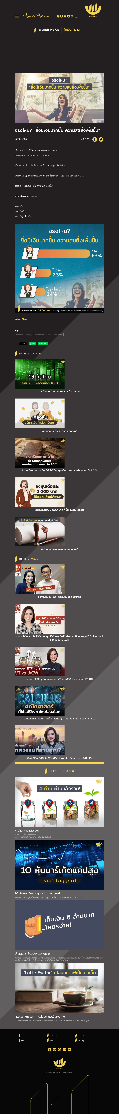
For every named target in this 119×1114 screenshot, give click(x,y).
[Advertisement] (59, 54)
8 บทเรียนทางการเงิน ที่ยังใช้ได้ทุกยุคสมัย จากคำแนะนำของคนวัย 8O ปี (59, 470)
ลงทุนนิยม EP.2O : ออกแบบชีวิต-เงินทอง (59, 597)
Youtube (34, 155)
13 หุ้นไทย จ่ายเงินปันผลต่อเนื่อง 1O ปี (59, 391)
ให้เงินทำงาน (58, 334)
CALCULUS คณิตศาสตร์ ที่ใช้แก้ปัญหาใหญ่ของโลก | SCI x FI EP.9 (59, 718)
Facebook (19, 155)
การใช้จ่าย (19, 334)
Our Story (81, 1040)
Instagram (44, 155)
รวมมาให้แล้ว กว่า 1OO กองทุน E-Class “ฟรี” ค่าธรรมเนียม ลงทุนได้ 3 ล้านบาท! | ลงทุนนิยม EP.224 (59, 638)
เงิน (49, 334)
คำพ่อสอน (81, 1036)
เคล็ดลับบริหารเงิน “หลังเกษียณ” (59, 431)
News (51, 1040)
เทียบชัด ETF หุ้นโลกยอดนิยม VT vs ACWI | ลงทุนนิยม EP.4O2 (59, 679)
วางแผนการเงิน (40, 334)
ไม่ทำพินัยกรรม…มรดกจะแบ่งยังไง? (59, 549)
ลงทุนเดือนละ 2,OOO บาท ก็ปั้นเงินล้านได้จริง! (59, 510)
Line (27, 155)
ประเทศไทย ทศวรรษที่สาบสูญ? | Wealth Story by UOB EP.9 (59, 758)
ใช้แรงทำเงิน (25, 1036)
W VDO (23, 1040)
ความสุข (29, 334)
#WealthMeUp (21, 318)
